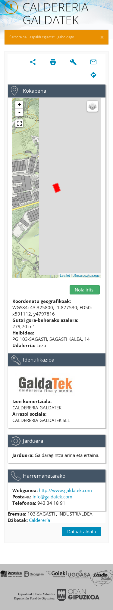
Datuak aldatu (81, 531)
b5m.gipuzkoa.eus (86, 275)
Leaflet (65, 275)
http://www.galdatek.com (65, 490)
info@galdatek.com (52, 497)
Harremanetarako (44, 475)
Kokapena (34, 90)
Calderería (39, 520)
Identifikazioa (38, 359)
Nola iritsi (85, 290)
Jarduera (33, 440)
